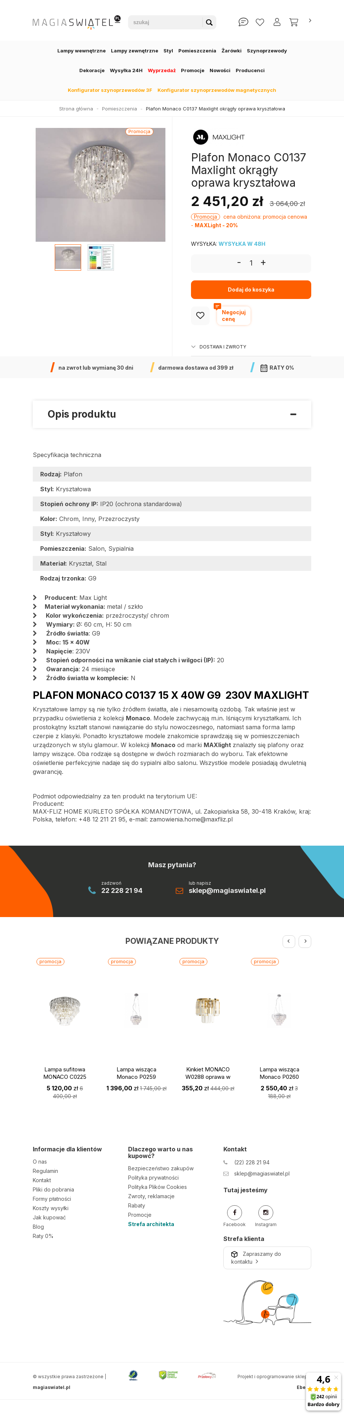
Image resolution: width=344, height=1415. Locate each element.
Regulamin (45, 1171)
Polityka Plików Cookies (157, 1187)
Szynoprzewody (267, 51)
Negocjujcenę (231, 314)
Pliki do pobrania (53, 1189)
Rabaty (136, 1205)
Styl (168, 51)
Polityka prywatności (153, 1177)
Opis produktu (172, 414)
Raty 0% (43, 1236)
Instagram (266, 1216)
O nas (40, 1161)
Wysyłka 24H (126, 70)
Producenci (250, 70)
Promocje (192, 70)
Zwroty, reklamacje (151, 1196)
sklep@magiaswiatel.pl (227, 890)
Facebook (234, 1216)
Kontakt (42, 1180)
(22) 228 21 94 (252, 1162)
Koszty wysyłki (51, 1208)
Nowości (220, 70)
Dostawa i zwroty (218, 346)
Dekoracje (92, 70)
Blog (38, 1226)
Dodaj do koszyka (251, 289)
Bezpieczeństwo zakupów (161, 1168)
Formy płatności (52, 1199)
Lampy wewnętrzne (81, 51)
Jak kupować (49, 1217)
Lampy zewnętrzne (134, 51)
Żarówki (232, 51)
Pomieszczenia (197, 51)
